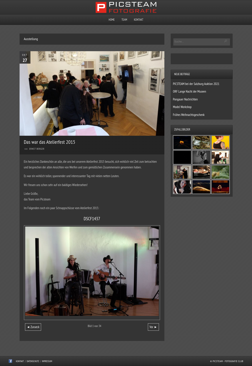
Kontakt (138, 20)
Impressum (47, 361)
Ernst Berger (37, 148)
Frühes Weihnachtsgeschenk (188, 115)
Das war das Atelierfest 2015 (49, 142)
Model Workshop (182, 107)
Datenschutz (33, 361)
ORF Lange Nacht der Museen (189, 91)
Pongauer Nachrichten (185, 99)
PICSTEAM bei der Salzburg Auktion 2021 (196, 84)
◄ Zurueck (33, 327)
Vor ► (153, 327)
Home (112, 20)
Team (124, 20)
